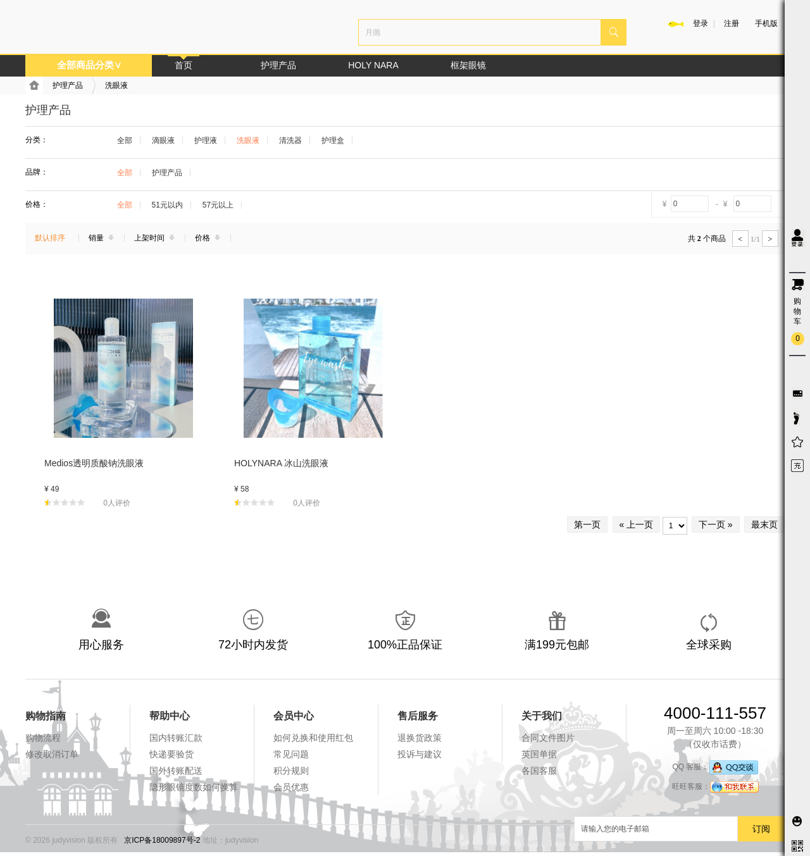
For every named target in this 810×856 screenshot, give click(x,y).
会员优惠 (291, 787)
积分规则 (291, 771)
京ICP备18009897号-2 (162, 840)
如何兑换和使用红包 (313, 738)
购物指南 (45, 715)
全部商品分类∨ (89, 64)
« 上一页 (637, 524)
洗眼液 (116, 85)
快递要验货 (171, 754)
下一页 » (716, 524)
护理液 (205, 140)
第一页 (587, 524)
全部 (124, 140)
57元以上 (218, 205)
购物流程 (43, 738)
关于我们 (541, 715)
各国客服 (539, 771)
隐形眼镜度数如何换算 (193, 787)
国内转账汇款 (175, 738)
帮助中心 (169, 715)
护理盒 (332, 140)
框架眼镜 (468, 65)
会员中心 (293, 715)
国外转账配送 (175, 771)
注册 (731, 23)
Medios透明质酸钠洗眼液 (94, 463)
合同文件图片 (548, 738)
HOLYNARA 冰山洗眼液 (281, 463)
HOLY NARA (373, 65)
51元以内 (167, 205)
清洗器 (290, 140)
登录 (700, 23)
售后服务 (417, 715)
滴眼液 (163, 140)
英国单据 (539, 754)
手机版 (766, 23)
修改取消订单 (51, 754)
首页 (183, 65)
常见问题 (291, 754)
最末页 (764, 524)
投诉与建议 (419, 754)
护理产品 (278, 65)
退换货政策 (419, 738)
